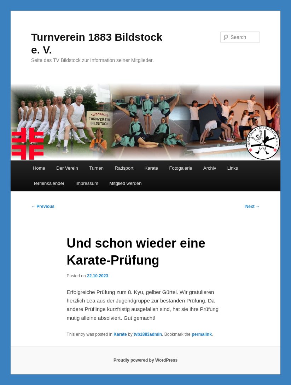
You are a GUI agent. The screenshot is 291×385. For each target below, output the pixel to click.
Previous (42, 206)
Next (252, 206)
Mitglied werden (125, 183)
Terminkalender (48, 183)
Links (232, 168)
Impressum (87, 183)
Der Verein (67, 168)
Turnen (96, 168)
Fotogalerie (180, 168)
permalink (202, 334)
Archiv (209, 168)
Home (39, 168)
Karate (151, 168)
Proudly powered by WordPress (145, 360)
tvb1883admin (148, 334)
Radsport (124, 168)
